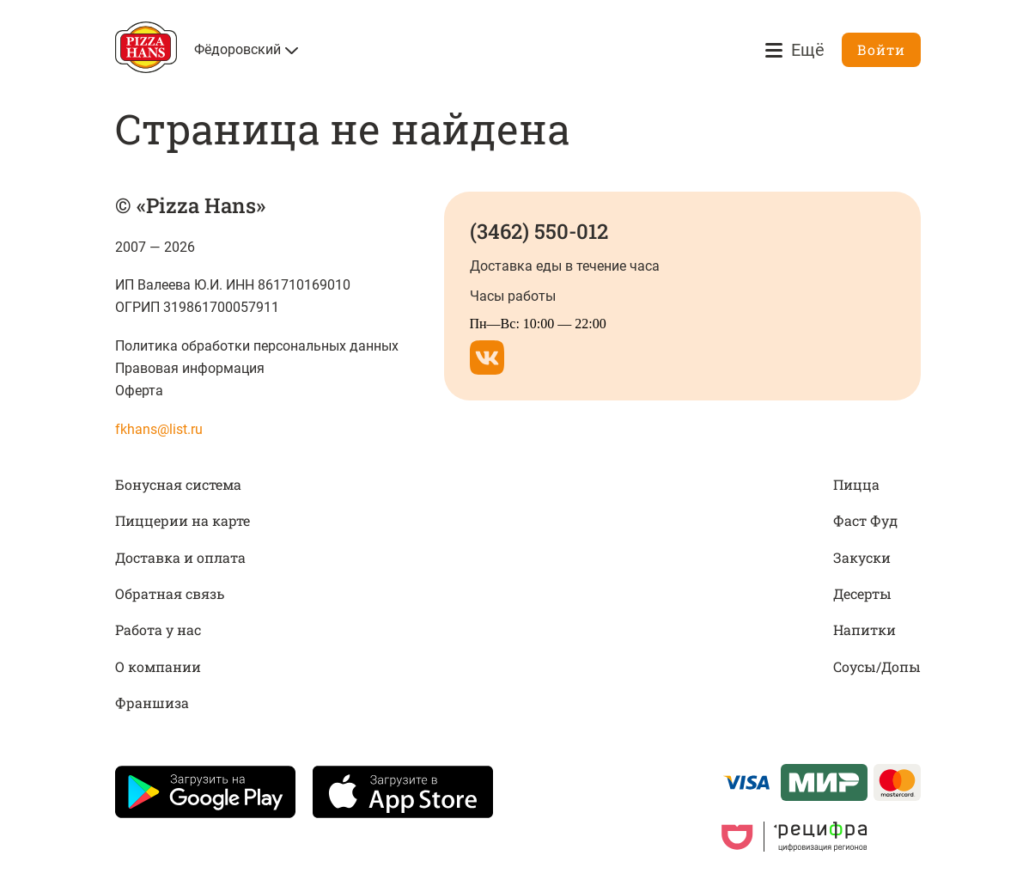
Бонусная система (178, 484)
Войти (881, 49)
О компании (158, 666)
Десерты (862, 593)
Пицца (856, 484)
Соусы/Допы (877, 666)
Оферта (139, 390)
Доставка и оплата (180, 557)
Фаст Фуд (865, 520)
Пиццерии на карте (182, 520)
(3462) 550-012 (539, 231)
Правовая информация (190, 368)
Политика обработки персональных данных (257, 346)
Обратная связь (169, 593)
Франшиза (152, 703)
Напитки (864, 629)
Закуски (862, 557)
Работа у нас (158, 629)
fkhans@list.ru (159, 429)
